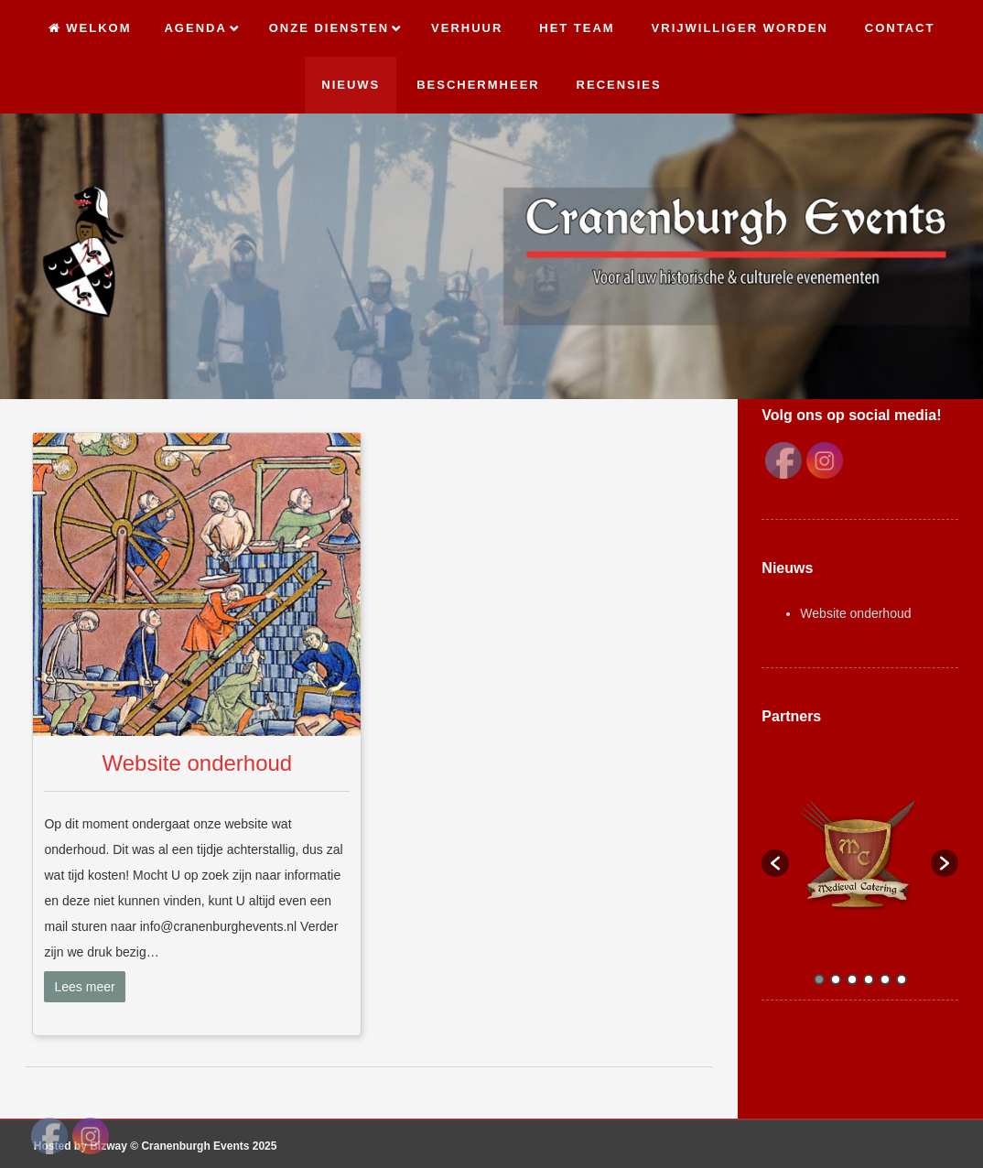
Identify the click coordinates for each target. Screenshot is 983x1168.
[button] (775, 863)
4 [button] (868, 979)
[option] (860, 855)
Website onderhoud (198, 763)
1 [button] (819, 979)
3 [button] (852, 979)
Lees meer (84, 986)
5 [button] (885, 979)
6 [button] (901, 979)
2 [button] (835, 979)
